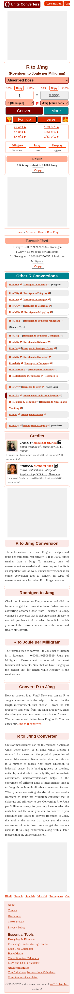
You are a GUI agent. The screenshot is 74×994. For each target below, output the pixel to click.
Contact (12, 910)
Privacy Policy (16, 927)
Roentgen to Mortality (41, 369)
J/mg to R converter (29, 723)
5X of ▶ (20, 131)
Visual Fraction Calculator (23, 958)
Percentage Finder (18, 944)
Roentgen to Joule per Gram (37, 348)
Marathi (42, 896)
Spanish (30, 896)
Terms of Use (16, 921)
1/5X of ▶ (51, 131)
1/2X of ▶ (51, 127)
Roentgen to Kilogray (35, 341)
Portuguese (56, 896)
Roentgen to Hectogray (36, 356)
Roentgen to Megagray (36, 312)
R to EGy (14, 284)
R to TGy (14, 299)
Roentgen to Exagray (35, 284)
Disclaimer (14, 916)
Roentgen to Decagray (37, 363)
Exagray (57, 145)
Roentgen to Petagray (35, 293)
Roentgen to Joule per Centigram (41, 335)
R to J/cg (14, 335)
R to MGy (14, 312)
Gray (37, 145)
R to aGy (14, 425)
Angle (68, 3)
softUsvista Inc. (59, 984)
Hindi (8, 896)
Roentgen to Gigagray (36, 305)
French (18, 896)
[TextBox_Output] (54, 96)
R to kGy (14, 341)
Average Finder (39, 944)
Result (37, 159)
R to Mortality (17, 369)
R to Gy (13, 386)
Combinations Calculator (22, 977)
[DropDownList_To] (54, 103)
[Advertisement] (37, 35)
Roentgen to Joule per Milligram (42, 320)
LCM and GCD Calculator (23, 962)
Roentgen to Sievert (32, 414)
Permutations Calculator (41, 972)
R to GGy (14, 305)
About (11, 904)
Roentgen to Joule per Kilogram (40, 395)
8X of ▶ (20, 136)
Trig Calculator (17, 972)
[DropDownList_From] (20, 103)
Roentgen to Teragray (36, 299)
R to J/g (13, 348)
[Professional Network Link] (45, 442)
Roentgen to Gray (31, 386)
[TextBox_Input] (19, 96)
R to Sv (13, 414)
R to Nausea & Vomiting (22, 401)
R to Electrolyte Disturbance (24, 375)
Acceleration (54, 3)
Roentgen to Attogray (35, 425)
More (56, 110)
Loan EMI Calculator (20, 948)
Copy (19, 88)
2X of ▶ (20, 127)
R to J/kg (14, 395)
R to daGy (14, 363)
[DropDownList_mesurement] (37, 80)
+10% (30, 88)
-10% (8, 88)
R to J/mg (14, 320)
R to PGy (14, 293)
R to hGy (14, 356)
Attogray (17, 145)
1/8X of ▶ (51, 136)
